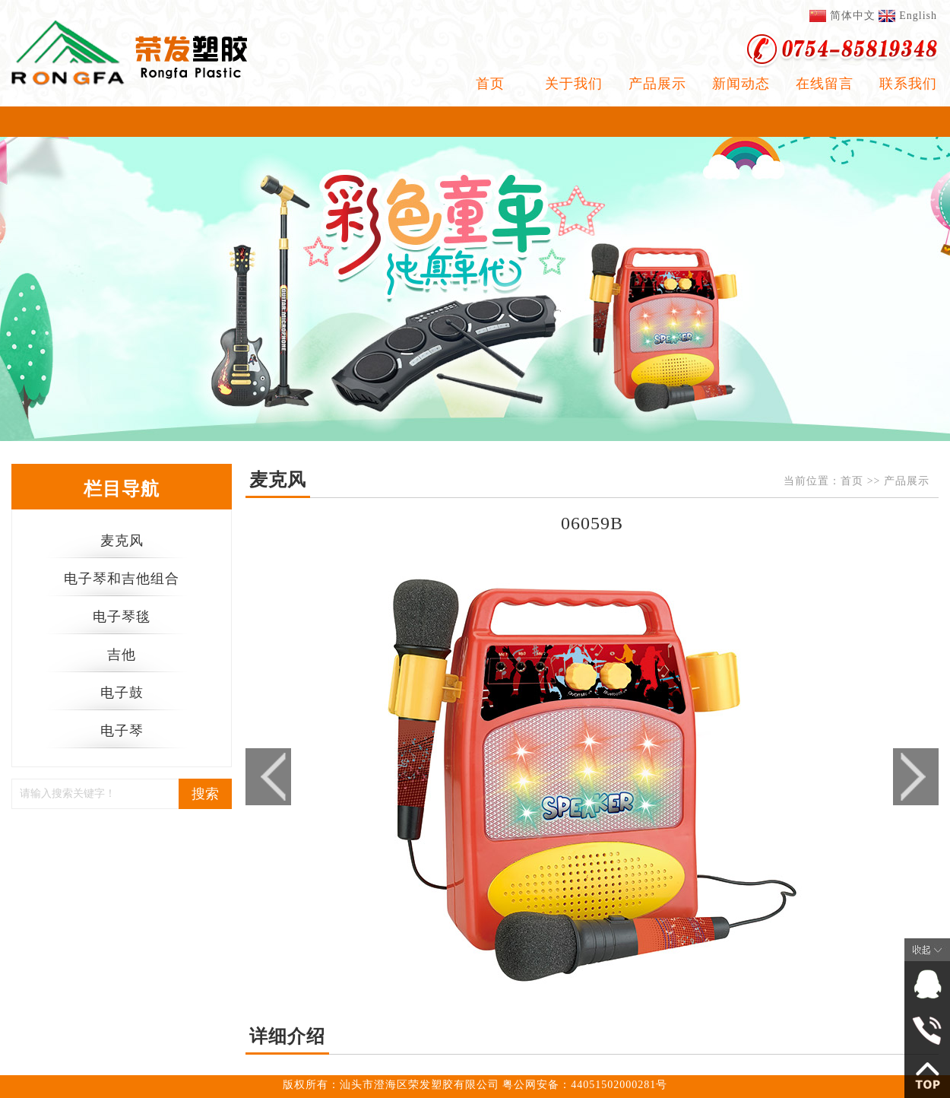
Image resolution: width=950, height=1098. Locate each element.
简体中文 (853, 15)
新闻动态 (741, 83)
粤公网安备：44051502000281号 (584, 1084)
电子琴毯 (121, 616)
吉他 (121, 654)
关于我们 (574, 83)
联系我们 (908, 83)
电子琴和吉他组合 (121, 578)
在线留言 (824, 83)
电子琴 (122, 730)
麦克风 (122, 540)
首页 (490, 83)
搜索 (205, 793)
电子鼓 (122, 692)
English (918, 15)
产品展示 (657, 83)
